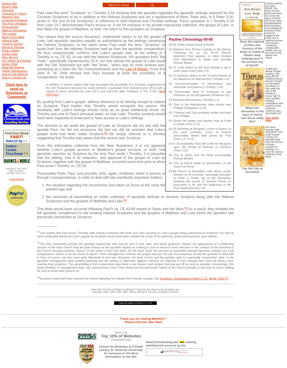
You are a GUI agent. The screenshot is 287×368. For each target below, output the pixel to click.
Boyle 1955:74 (218, 278)
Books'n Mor (10, 7)
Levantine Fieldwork (15, 20)
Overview (8, 10)
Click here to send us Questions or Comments (17, 91)
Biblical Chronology (14, 30)
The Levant (9, 33)
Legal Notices (16, 179)
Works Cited (10, 64)
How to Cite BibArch (15, 74)
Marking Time (10, 17)
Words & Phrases (13, 47)
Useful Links (10, 54)
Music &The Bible (13, 37)
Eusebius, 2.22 (184, 278)
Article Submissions (14, 71)
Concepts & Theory (14, 13)
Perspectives (10, 27)
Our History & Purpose (16, 60)
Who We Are (10, 57)
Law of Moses (136, 69)
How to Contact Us (14, 77)
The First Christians (14, 23)
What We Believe (13, 67)
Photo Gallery (11, 50)
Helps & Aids (10, 40)
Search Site (9, 3)
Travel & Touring (12, 44)
